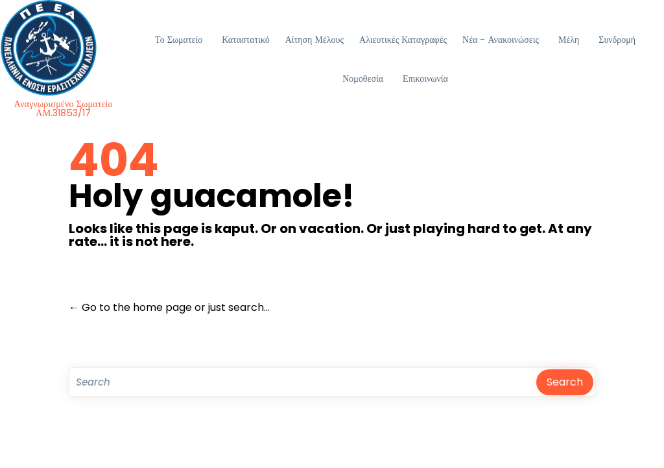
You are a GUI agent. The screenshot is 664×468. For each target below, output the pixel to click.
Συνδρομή (617, 39)
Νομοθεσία (362, 78)
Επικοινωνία (425, 78)
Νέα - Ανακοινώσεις (500, 39)
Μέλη (568, 39)
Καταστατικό (246, 39)
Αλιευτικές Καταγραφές (403, 39)
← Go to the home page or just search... (169, 307)
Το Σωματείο (178, 39)
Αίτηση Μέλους (314, 39)
